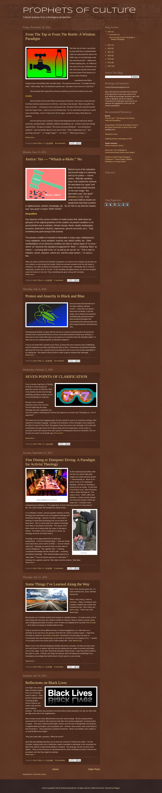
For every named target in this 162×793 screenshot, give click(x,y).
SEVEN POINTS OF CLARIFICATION (56, 376)
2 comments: (59, 280)
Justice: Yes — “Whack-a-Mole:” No (53, 159)
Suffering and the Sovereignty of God (118, 139)
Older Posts (94, 769)
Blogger (117, 788)
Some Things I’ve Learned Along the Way (57, 584)
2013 (110, 62)
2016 (110, 55)
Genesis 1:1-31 (76, 197)
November (113, 35)
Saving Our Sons (111, 134)
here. (114, 130)
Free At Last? (91, 623)
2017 (110, 52)
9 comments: (59, 568)
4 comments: (59, 667)
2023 (110, 32)
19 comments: (59, 361)
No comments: (60, 143)
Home (55, 769)
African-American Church (114, 145)
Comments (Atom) (39, 774)
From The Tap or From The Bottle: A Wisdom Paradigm (122, 38)
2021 (110, 45)
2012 (110, 66)
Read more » (30, 137)
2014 (110, 59)
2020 (110, 48)
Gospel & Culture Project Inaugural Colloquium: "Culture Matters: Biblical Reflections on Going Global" (118, 159)
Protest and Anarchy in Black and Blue (55, 296)
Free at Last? (58, 433)
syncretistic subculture (51, 635)
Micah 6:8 (77, 641)
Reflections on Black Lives (46, 682)
